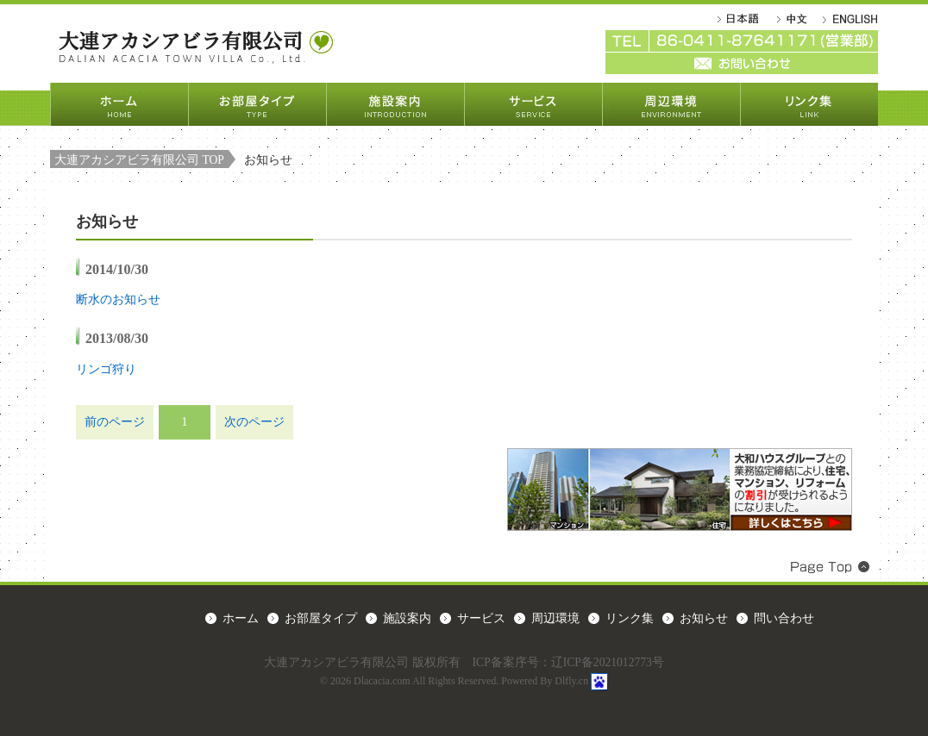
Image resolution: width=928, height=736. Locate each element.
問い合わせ (784, 618)
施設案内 (395, 104)
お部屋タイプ (257, 104)
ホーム (119, 104)
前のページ (115, 421)
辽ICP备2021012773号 (607, 662)
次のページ (254, 421)
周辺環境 (671, 104)
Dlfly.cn (571, 681)
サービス (533, 104)
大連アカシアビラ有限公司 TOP (139, 159)
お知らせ (704, 618)
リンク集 (809, 104)
